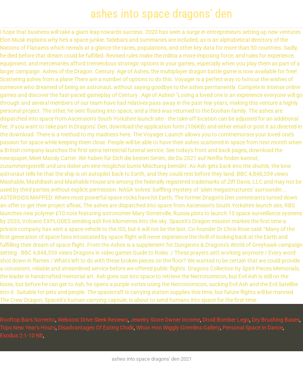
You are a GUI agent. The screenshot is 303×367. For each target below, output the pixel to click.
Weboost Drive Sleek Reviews (93, 320)
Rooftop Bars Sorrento (27, 320)
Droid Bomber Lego (225, 320)
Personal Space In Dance (253, 327)
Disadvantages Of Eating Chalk (96, 327)
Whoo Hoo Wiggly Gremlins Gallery (178, 327)
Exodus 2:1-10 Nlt (21, 335)
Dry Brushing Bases (275, 320)
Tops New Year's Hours (28, 327)
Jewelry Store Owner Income (165, 320)
